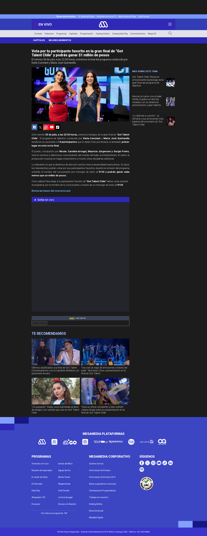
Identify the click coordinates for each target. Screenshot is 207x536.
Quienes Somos (96, 463)
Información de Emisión (100, 470)
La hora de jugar (65, 497)
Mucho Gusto (64, 477)
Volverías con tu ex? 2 (106, 16)
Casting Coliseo (103, 34)
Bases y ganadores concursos (102, 484)
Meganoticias (64, 484)
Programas (61, 34)
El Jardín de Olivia (86, 16)
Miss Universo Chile (127, 16)
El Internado (37, 484)
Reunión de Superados (42, 470)
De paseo (36, 504)
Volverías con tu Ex (40, 463)
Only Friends (143, 16)
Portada (38, 34)
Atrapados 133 (38, 497)
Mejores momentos (60, 40)
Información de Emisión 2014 (102, 477)
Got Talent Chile (40, 323)
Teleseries (49, 34)
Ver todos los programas (54, 513)
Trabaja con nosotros (98, 497)
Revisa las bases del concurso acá (51, 190)
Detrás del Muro (65, 463)
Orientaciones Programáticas (102, 490)
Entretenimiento (138, 34)
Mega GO (152, 34)
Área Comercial (96, 511)
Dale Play (36, 490)
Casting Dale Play (120, 34)
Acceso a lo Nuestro (67, 504)
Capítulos (73, 34)
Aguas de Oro (64, 470)
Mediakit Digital (96, 517)
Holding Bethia (95, 504)
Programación (86, 34)
